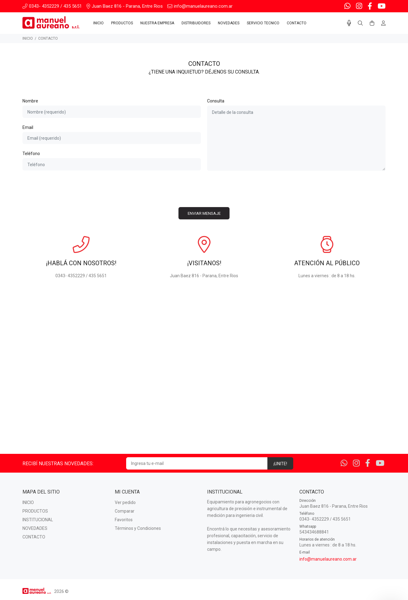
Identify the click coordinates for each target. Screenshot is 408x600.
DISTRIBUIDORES (196, 23)
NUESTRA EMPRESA (157, 23)
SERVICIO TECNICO (263, 23)
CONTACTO (296, 23)
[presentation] (204, 189)
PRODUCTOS (122, 23)
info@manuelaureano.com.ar (328, 559)
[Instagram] (359, 6)
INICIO (98, 23)
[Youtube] (381, 6)
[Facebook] (369, 6)
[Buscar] (360, 23)
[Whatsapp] (348, 6)
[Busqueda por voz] (349, 23)
